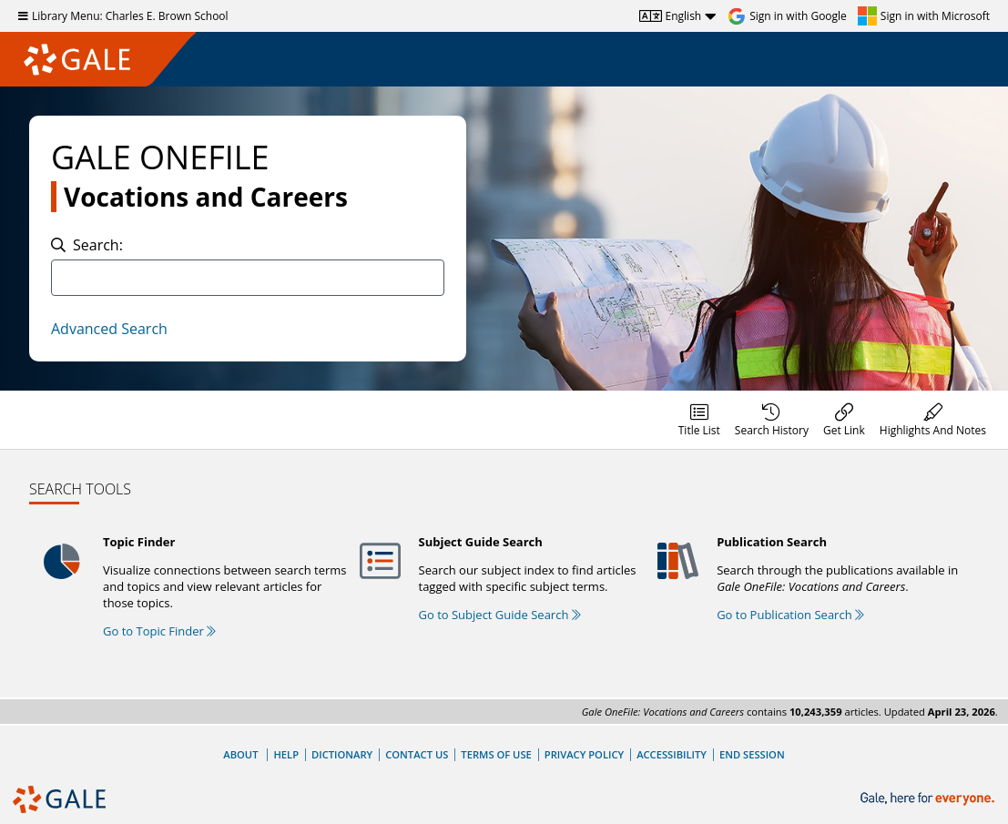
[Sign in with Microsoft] (924, 16)
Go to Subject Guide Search (500, 614)
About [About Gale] (240, 754)
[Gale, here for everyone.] (929, 799)
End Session (752, 754)
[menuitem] (699, 420)
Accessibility (671, 754)
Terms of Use (496, 754)
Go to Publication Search (790, 614)
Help (286, 754)
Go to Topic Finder (159, 631)
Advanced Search (109, 329)
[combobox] (247, 277)
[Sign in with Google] (787, 16)
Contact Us (416, 754)
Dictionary (341, 754)
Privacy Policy (584, 754)
